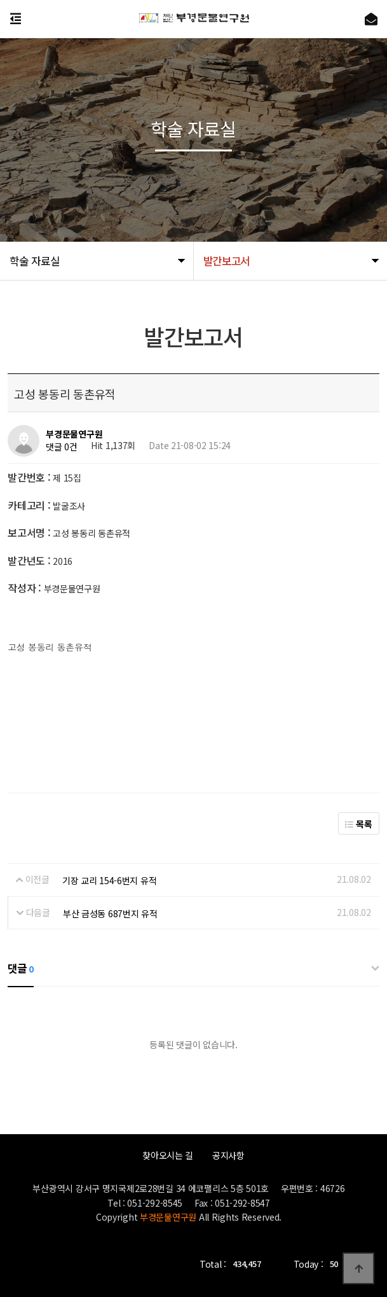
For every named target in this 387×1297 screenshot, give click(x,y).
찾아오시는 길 (167, 1155)
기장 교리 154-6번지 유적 (109, 880)
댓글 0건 (62, 447)
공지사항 (228, 1155)
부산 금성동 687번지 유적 (110, 913)
